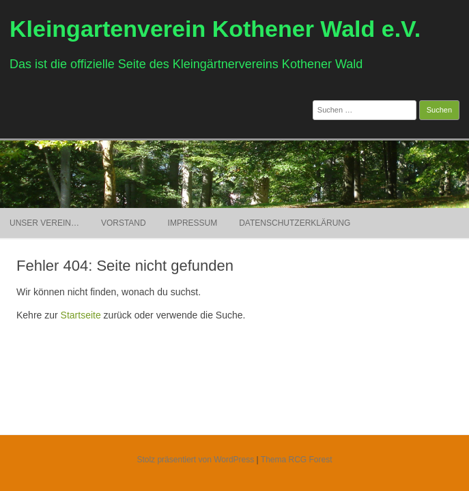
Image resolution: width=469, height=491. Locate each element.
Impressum (193, 223)
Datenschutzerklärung (294, 223)
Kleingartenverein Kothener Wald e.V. (215, 29)
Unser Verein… (44, 223)
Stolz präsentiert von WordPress (195, 459)
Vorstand (123, 223)
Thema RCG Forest (296, 459)
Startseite (81, 315)
